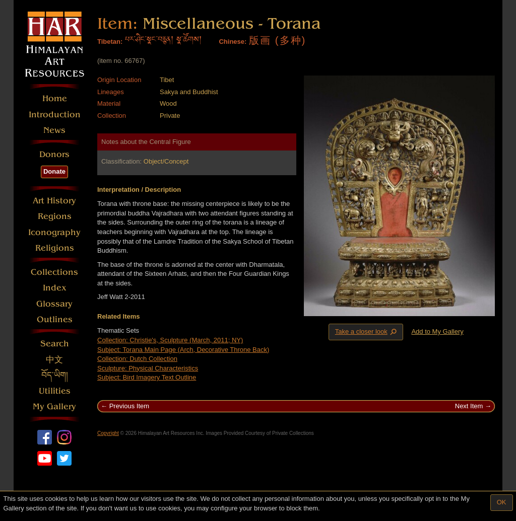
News (54, 130)
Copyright (108, 433)
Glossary (54, 304)
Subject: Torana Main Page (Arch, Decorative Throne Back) (183, 349)
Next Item (469, 406)
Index (55, 287)
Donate (54, 171)
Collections (54, 272)
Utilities (55, 391)
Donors (54, 154)
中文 (54, 359)
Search (54, 343)
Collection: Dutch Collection (137, 358)
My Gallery (54, 406)
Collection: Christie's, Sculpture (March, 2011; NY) (170, 340)
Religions (54, 248)
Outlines (55, 319)
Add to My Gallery (437, 331)
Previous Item (129, 406)
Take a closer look (367, 332)
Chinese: (232, 41)
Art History (54, 200)
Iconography (54, 232)
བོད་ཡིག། (54, 375)
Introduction (55, 114)
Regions (55, 216)
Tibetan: (109, 41)
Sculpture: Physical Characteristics (147, 368)
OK (501, 502)
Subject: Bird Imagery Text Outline (146, 377)
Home (54, 98)
